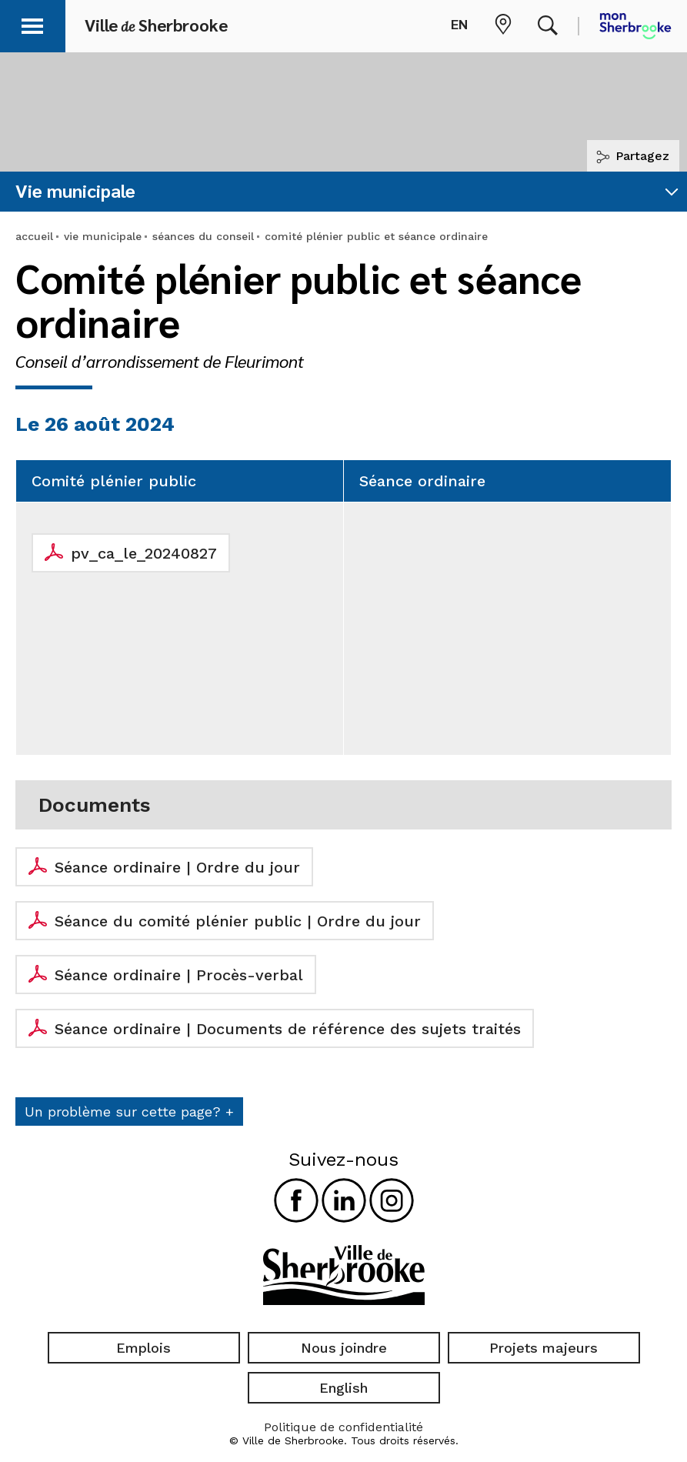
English (343, 1388)
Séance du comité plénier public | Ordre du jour (238, 921)
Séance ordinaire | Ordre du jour (177, 867)
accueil (34, 236)
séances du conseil (203, 236)
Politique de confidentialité (343, 1427)
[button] (32, 23)
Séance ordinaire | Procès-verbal (179, 975)
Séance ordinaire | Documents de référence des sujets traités (288, 1029)
